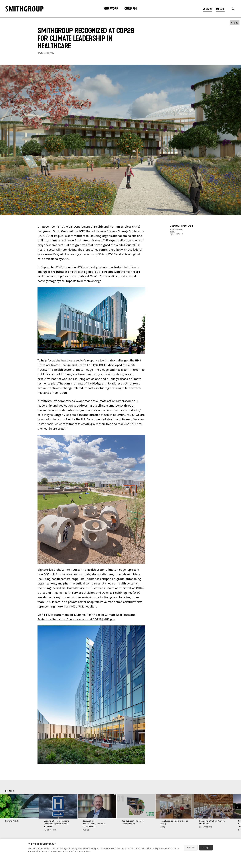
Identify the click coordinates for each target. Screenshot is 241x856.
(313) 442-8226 (176, 234)
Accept (205, 847)
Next (237, 806)
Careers (220, 9)
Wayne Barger (53, 415)
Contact (207, 9)
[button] (111, 9)
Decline (190, 847)
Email (172, 232)
